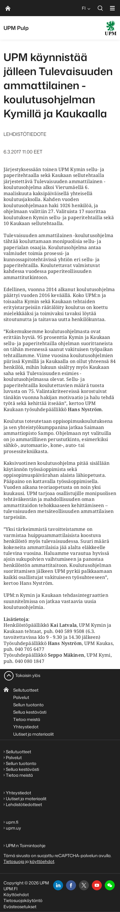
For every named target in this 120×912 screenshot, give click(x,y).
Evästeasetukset (20, 906)
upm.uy (13, 828)
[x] (84, 885)
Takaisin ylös (27, 675)
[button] (110, 885)
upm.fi (12, 822)
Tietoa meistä (26, 719)
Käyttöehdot (16, 894)
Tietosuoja (14, 861)
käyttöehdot (42, 861)
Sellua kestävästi (29, 712)
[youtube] (97, 885)
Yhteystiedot (25, 727)
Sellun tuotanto (28, 705)
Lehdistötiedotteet (24, 804)
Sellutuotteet (25, 690)
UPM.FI (11, 889)
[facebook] (71, 885)
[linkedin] (58, 885)
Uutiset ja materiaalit (33, 734)
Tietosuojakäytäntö (23, 900)
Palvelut (21, 697)
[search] (100, 8)
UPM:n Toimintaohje (25, 845)
